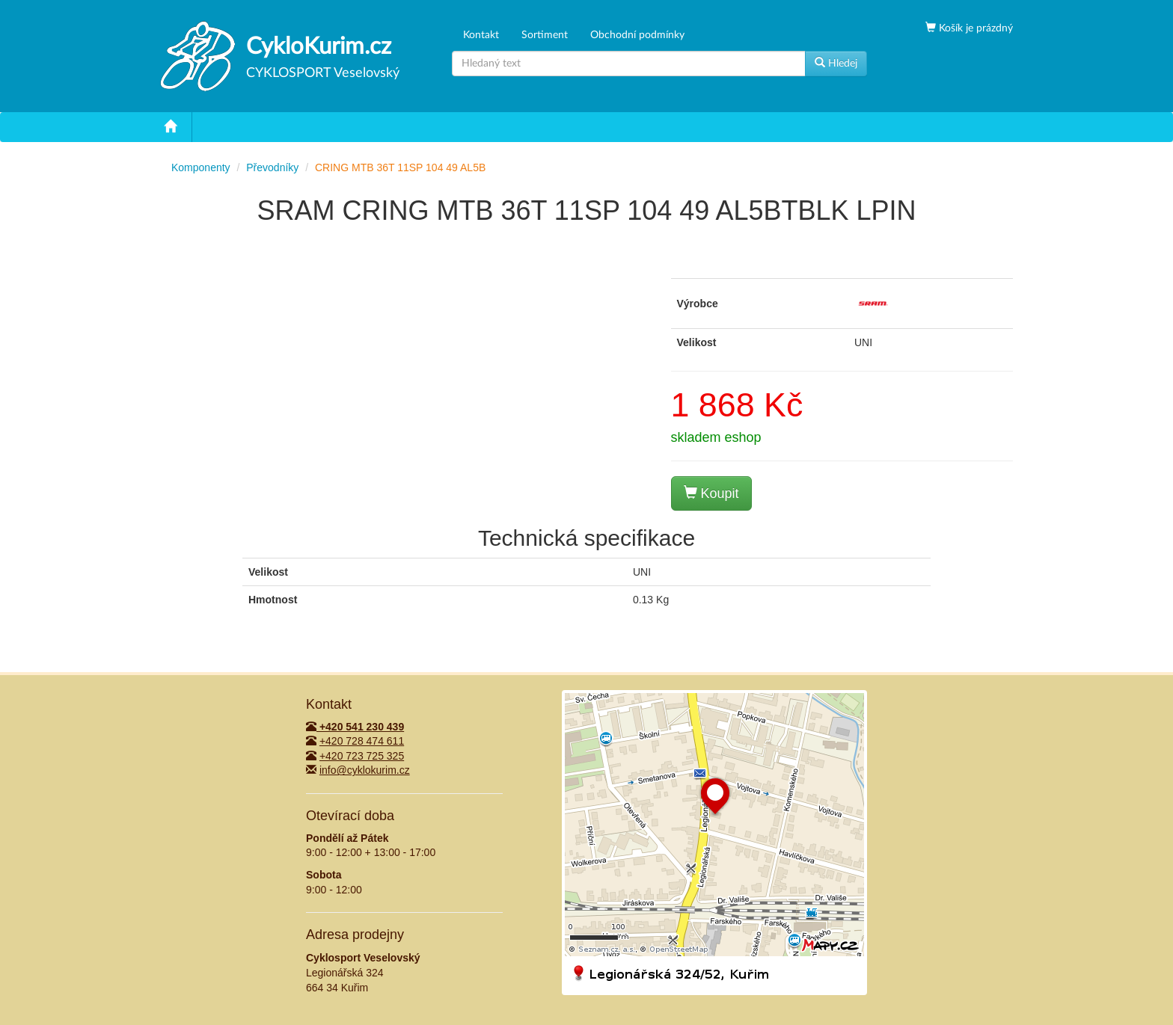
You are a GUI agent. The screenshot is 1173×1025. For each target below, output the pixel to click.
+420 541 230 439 (355, 727)
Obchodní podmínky (637, 35)
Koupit (711, 493)
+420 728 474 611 (361, 741)
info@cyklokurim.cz (364, 770)
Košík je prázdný (974, 28)
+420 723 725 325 (361, 756)
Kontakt (481, 35)
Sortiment (544, 35)
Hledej (836, 63)
